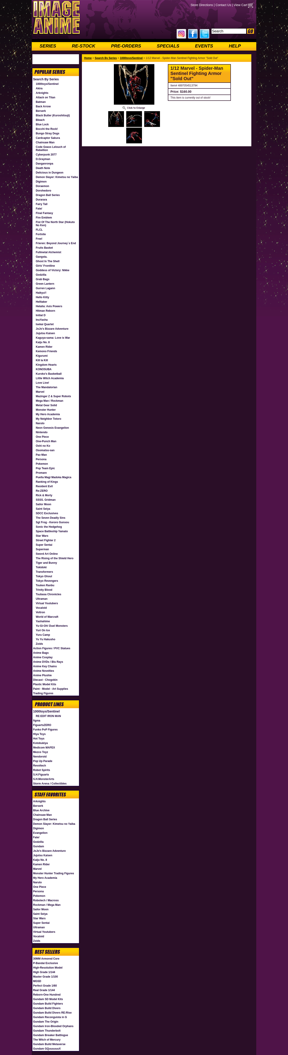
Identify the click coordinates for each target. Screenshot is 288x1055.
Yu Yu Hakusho (45, 639)
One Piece (42, 436)
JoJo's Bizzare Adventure (52, 328)
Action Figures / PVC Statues (51, 648)
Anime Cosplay (43, 657)
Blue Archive (41, 810)
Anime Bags (41, 652)
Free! (39, 238)
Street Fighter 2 (46, 540)
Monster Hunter (46, 409)
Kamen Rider (44, 346)
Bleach (40, 120)
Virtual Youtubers (47, 603)
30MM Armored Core (46, 958)
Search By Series (46, 79)
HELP (235, 45)
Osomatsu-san (45, 450)
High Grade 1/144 (44, 972)
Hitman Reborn (45, 310)
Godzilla (41, 274)
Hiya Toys (39, 734)
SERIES (48, 45)
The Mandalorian (46, 387)
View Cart (240, 5)
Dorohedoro (43, 190)
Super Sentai (44, 544)
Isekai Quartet (45, 324)
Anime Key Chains (45, 666)
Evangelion (40, 832)
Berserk (41, 111)
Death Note (43, 168)
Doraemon (42, 186)
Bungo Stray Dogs (47, 133)
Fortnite (41, 234)
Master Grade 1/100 (45, 976)
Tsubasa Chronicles (48, 594)
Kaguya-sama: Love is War (53, 337)
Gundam (38, 846)
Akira (39, 88)
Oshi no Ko (43, 445)
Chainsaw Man (45, 142)
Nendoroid (40, 756)
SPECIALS (168, 45)
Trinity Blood (44, 589)
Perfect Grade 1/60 (45, 985)
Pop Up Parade (42, 761)
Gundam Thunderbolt (47, 1030)
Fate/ (39, 208)
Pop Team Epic (45, 468)
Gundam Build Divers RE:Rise (52, 1012)
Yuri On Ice (43, 630)
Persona (41, 459)
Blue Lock (42, 124)
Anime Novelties (43, 670)
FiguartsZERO (42, 725)
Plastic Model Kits (44, 684)
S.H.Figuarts (41, 774)
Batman (41, 102)
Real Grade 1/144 (44, 990)
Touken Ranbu (45, 585)
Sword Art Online (47, 553)
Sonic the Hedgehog (49, 526)
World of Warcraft (47, 616)
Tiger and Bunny (46, 562)
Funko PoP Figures (45, 729)
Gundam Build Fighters (48, 1003)
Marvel (40, 391)
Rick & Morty (44, 495)
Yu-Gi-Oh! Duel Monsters (52, 625)
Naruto (40, 423)
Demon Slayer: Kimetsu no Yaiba (57, 177)
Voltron (40, 612)
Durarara (41, 199)
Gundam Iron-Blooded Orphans (53, 1026)
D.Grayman (43, 159)
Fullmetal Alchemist (48, 252)
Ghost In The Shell (47, 261)
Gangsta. (41, 256)
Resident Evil (44, 486)
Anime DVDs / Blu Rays (48, 661)
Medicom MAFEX (44, 747)
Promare (41, 472)
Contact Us (223, 5)
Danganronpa (44, 163)
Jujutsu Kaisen (45, 333)
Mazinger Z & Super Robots (53, 396)
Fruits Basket (44, 247)
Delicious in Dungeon (49, 172)
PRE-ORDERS (126, 45)
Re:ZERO (42, 490)
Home (88, 58)
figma (36, 720)
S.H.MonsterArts (43, 779)
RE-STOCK (83, 45)
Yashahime (43, 621)
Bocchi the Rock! (47, 129)
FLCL (39, 229)
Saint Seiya (43, 508)
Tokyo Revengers (47, 580)
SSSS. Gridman (46, 499)
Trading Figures (43, 693)
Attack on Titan (45, 97)
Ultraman (41, 598)
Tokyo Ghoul (44, 576)
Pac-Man (41, 454)
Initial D (40, 315)
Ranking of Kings (47, 481)
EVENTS (204, 45)
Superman (42, 549)
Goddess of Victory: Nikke (52, 270)
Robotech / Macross (46, 900)
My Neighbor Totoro (48, 418)
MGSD (37, 981)
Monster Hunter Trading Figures (53, 873)
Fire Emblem (44, 217)
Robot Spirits (41, 770)
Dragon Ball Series (48, 195)
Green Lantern (45, 283)
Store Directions (202, 5)
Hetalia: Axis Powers (49, 306)
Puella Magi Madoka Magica (53, 477)
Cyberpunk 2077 (46, 154)
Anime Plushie (42, 675)
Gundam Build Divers (47, 1008)
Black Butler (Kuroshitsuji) (53, 115)
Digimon (41, 181)
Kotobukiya (40, 743)
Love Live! (42, 382)
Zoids (39, 643)
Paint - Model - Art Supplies (50, 688)
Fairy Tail (41, 204)
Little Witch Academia (50, 378)
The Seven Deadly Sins (50, 517)
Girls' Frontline (45, 265)
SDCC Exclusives (47, 513)
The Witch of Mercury (47, 1039)
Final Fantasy (44, 213)
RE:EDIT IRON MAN (48, 716)
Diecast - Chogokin (45, 679)
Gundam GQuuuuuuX (47, 1048)
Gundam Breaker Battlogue (50, 1035)
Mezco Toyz (40, 752)
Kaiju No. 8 (43, 342)
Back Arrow (43, 106)
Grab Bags (43, 279)
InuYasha (42, 319)
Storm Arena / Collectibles (50, 783)
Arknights (42, 93)
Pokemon (42, 463)
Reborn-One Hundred (47, 994)
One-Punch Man (46, 441)
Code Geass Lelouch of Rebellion (51, 148)
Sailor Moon (43, 504)
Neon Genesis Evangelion (52, 427)
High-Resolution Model (48, 967)
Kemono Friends (46, 351)
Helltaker (41, 301)
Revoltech (39, 765)
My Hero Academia (48, 414)
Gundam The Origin (45, 1021)
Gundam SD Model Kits (48, 999)
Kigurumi (42, 355)
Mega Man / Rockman (49, 400)
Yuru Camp (43, 634)
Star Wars (42, 535)
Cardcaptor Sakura (48, 138)
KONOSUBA (44, 369)
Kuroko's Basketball (49, 373)
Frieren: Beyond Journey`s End (56, 243)
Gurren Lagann (45, 288)
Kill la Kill (42, 360)
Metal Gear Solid (46, 405)
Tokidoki (41, 567)
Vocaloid (41, 607)
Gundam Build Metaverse (49, 1044)
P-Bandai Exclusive (45, 963)
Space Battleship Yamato (52, 531)
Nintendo (41, 432)
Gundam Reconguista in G (50, 1017)
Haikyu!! (41, 292)
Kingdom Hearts (46, 364)
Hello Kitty (42, 297)
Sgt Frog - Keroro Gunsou (52, 522)
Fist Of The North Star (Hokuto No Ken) (55, 224)
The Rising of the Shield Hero (54, 558)
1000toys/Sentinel (47, 84)
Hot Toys (38, 738)
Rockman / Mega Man (47, 904)
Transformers (44, 571)
